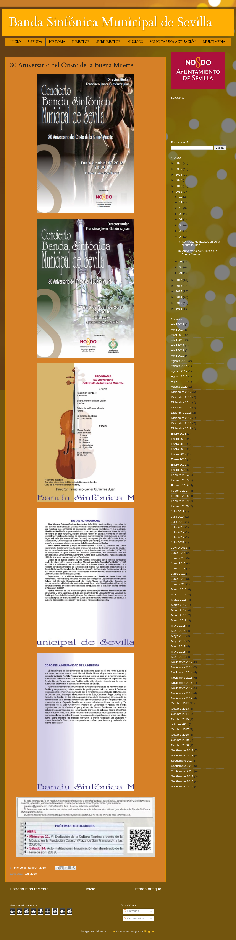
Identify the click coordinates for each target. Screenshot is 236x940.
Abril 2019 (177, 355)
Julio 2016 (177, 527)
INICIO (15, 41)
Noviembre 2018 (181, 693)
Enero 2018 (178, 459)
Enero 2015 (178, 444)
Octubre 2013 (180, 708)
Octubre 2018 (180, 734)
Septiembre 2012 (182, 750)
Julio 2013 (177, 511)
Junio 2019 (178, 579)
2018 (179, 191)
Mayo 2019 (178, 656)
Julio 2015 (177, 521)
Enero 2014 (178, 438)
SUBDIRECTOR (108, 41)
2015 (179, 291)
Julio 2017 (177, 532)
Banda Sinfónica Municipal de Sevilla (110, 22)
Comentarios (134, 918)
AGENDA (34, 41)
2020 (179, 180)
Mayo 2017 (178, 646)
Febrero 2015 (180, 480)
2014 (179, 297)
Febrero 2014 (180, 475)
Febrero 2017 (180, 490)
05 (181, 231)
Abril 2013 (177, 324)
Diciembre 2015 (181, 407)
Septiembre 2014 (182, 760)
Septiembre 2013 (182, 755)
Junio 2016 (178, 563)
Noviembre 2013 (181, 667)
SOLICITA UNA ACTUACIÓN (173, 41)
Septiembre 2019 (182, 786)
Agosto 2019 (179, 381)
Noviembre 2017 (181, 688)
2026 (179, 163)
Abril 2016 (177, 340)
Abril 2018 (30, 873)
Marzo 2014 (178, 594)
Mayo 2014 (178, 630)
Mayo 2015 (178, 636)
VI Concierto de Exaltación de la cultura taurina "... (199, 243)
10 (181, 208)
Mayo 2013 (178, 625)
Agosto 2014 (179, 365)
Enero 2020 (178, 469)
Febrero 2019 (180, 501)
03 (181, 261)
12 (181, 196)
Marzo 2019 (178, 620)
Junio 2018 (178, 573)
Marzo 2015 (178, 599)
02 (181, 267)
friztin (111, 931)
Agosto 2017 (179, 371)
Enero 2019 (178, 464)
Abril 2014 (177, 329)
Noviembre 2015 (181, 677)
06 (181, 225)
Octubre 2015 (180, 719)
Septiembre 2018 (182, 781)
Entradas (131, 911)
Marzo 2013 (178, 589)
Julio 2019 (177, 537)
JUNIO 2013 (179, 547)
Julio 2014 (177, 516)
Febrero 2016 (180, 485)
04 (181, 236)
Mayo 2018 (178, 651)
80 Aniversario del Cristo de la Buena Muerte (197, 252)
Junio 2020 (178, 584)
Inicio (90, 889)
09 (181, 213)
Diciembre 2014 (181, 402)
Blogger (149, 931)
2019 (179, 186)
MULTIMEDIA (214, 41)
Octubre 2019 (180, 740)
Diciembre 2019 (181, 428)
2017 (179, 280)
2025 (179, 169)
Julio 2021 (177, 542)
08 (181, 219)
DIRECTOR (81, 41)
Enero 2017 (178, 454)
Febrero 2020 (180, 506)
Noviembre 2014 (181, 672)
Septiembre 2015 (182, 766)
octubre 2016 (179, 724)
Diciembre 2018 (181, 423)
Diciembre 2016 (181, 412)
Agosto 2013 (179, 361)
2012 (179, 308)
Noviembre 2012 (181, 662)
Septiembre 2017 (182, 776)
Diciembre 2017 (181, 418)
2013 (179, 303)
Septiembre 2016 (182, 771)
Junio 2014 (178, 552)
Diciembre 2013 (181, 397)
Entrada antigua (147, 889)
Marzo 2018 (178, 615)
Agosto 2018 (179, 376)
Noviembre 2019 (181, 698)
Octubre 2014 (180, 713)
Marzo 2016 (178, 605)
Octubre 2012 (180, 703)
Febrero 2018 (180, 495)
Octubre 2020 (180, 745)
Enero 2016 (178, 449)
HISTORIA (57, 41)
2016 (179, 285)
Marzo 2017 (178, 610)
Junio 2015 (178, 558)
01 (181, 272)
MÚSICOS (135, 41)
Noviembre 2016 (181, 682)
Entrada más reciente (29, 889)
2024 (179, 174)
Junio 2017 (178, 568)
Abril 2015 (177, 334)
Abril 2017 (177, 345)
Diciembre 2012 (181, 392)
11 (181, 202)
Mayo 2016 (178, 641)
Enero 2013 (178, 433)
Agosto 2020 (179, 386)
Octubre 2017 (180, 729)
